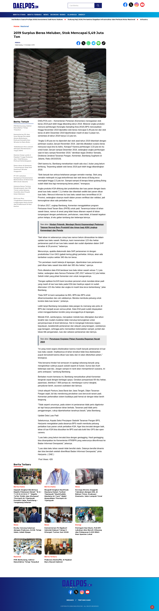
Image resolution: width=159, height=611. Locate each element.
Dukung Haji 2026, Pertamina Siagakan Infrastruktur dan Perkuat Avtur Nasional (103, 19)
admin (17, 42)
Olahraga (72, 15)
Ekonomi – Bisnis (57, 15)
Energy (82, 15)
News (45, 15)
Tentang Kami (84, 600)
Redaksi (70, 600)
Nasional (25, 26)
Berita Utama (19, 15)
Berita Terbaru (34, 15)
